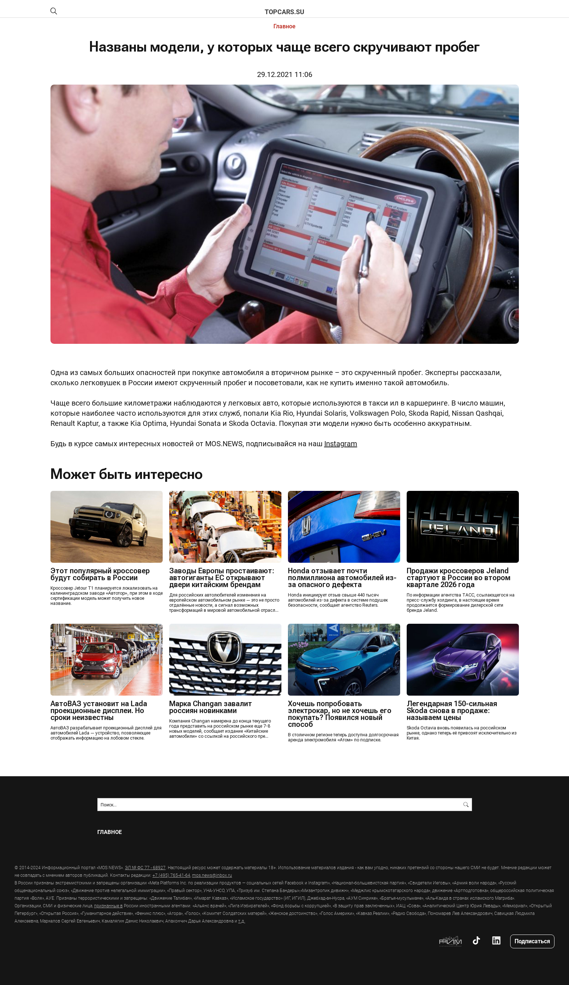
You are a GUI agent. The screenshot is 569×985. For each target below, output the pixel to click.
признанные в (108, 905)
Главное (284, 26)
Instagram (340, 443)
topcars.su (284, 12)
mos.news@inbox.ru (212, 875)
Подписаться (532, 941)
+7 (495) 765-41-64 (171, 875)
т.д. (241, 921)
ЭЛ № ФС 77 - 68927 (145, 867)
